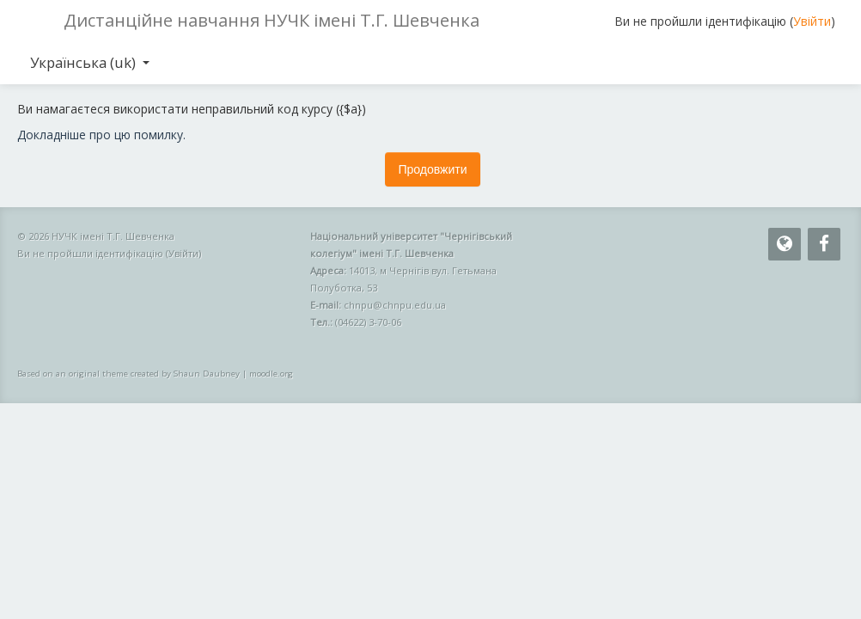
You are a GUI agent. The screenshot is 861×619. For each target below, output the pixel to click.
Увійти (812, 21)
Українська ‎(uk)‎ (90, 62)
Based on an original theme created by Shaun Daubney (128, 373)
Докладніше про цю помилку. (101, 134)
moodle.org (271, 373)
